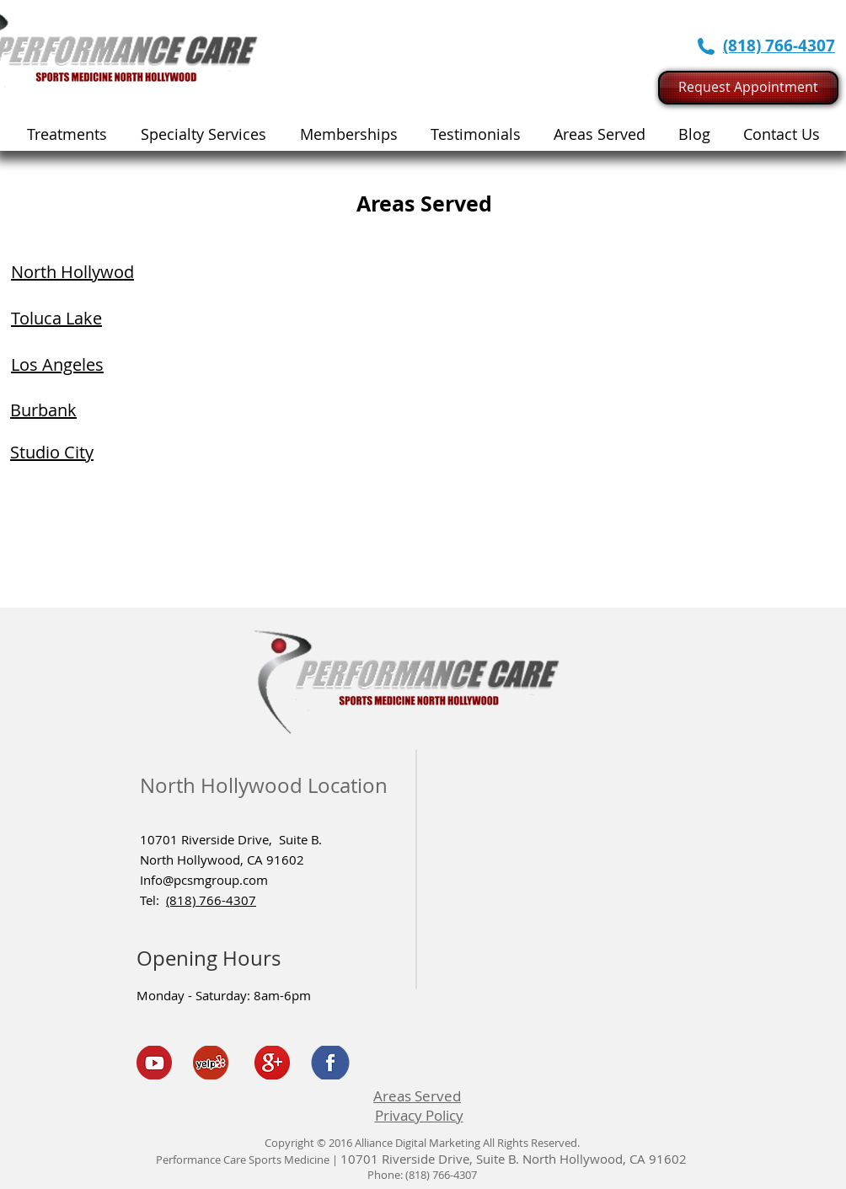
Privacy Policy (419, 1115)
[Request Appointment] (748, 87)
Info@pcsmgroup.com (204, 879)
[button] (203, 134)
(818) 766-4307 (211, 900)
